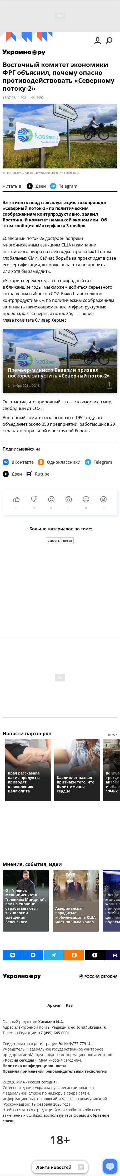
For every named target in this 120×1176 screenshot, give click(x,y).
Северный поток (60, 541)
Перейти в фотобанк (65, 173)
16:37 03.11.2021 (15, 97)
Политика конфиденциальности (34, 1065)
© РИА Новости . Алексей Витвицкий (26, 173)
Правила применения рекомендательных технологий (55, 1071)
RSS (69, 1005)
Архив (54, 1005)
